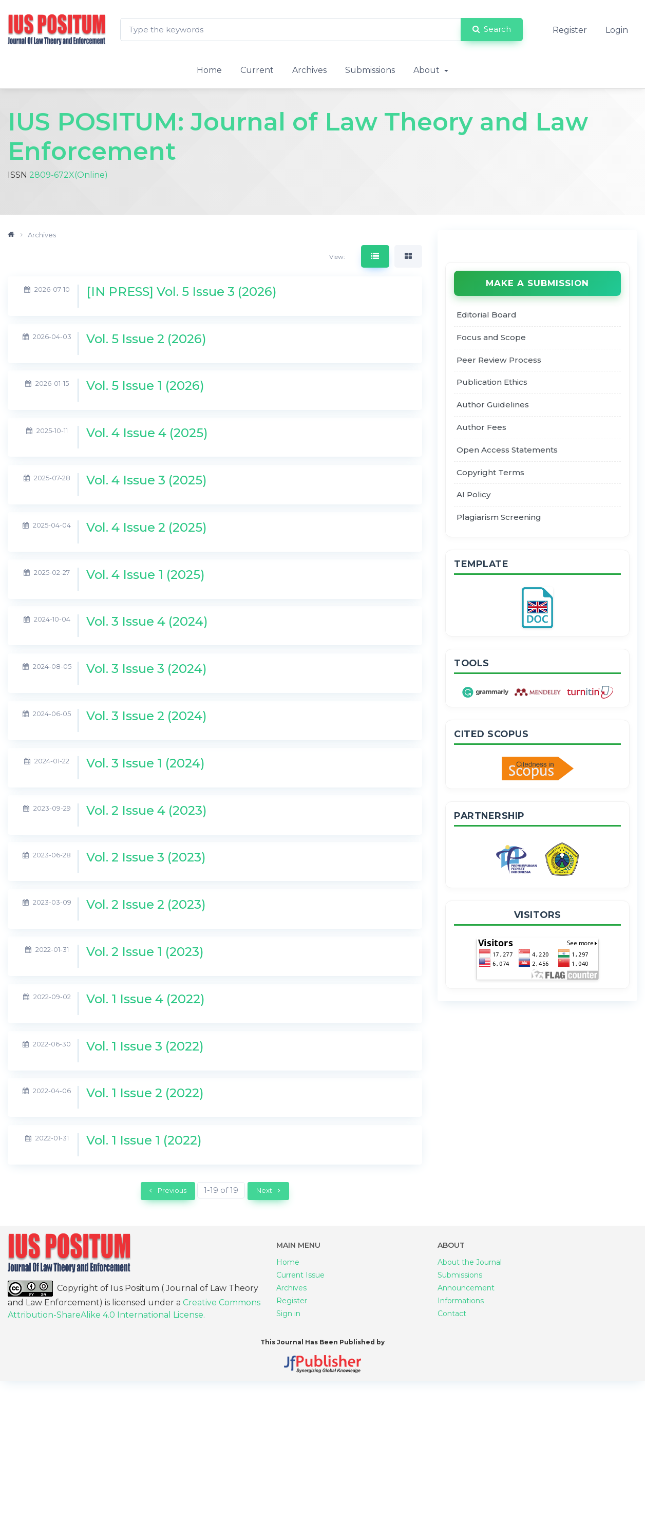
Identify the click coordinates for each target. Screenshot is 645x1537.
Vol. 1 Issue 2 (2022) (145, 1093)
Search (491, 29)
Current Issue (300, 1290)
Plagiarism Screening (499, 518)
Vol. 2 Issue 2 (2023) (146, 905)
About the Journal (470, 1277)
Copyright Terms (490, 473)
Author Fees (481, 429)
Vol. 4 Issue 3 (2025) (146, 481)
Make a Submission (537, 284)
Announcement (466, 1303)
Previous (167, 1191)
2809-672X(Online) (68, 175)
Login (616, 30)
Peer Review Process (499, 361)
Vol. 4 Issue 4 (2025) (147, 433)
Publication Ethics (492, 383)
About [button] (427, 70)
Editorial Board (487, 316)
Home (209, 70)
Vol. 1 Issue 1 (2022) (144, 1141)
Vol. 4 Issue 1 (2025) (145, 575)
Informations (461, 1316)
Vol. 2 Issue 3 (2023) (146, 858)
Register (570, 30)
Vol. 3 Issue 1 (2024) (145, 764)
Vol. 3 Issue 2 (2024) (146, 716)
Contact (452, 1329)
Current (257, 70)
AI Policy (473, 496)
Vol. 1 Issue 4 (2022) (145, 999)
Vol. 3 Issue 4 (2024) (147, 622)
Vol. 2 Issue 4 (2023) (146, 811)
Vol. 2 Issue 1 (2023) (145, 952)
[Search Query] (290, 29)
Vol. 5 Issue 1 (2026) (145, 386)
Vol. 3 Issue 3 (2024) (146, 669)
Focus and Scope (491, 339)
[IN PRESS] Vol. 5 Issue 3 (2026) (181, 292)
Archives (309, 70)
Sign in (288, 1329)
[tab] (375, 258)
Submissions (370, 70)
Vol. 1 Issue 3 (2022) (145, 1047)
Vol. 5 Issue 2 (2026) (146, 339)
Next (268, 1191)
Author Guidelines (493, 406)
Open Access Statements (507, 451)
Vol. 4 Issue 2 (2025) (146, 528)
